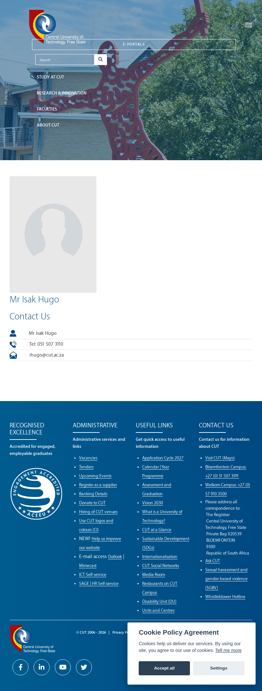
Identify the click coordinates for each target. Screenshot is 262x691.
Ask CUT (212, 560)
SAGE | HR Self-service (99, 583)
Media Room (153, 574)
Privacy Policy (123, 632)
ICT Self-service (92, 574)
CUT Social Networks (160, 565)
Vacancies (88, 458)
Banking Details (93, 493)
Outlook (115, 556)
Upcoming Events (95, 475)
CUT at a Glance (156, 529)
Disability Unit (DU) (159, 601)
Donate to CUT (92, 502)
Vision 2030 (152, 502)
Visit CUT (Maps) (220, 458)
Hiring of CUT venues (98, 511)
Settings (218, 668)
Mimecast (87, 565)
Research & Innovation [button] (61, 93)
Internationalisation (159, 556)
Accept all (164, 668)
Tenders (86, 467)
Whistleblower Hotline (225, 596)
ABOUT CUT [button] (48, 125)
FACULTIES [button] (47, 109)
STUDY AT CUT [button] (50, 77)
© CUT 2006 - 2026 (91, 632)
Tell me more (228, 650)
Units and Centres (158, 610)
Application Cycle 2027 (163, 458)
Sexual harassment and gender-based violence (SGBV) (226, 578)
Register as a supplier (98, 484)
